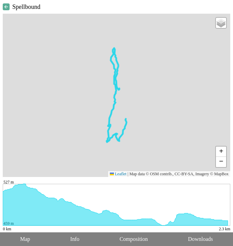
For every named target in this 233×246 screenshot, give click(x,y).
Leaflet (118, 174)
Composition (133, 239)
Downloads (200, 239)
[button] (221, 23)
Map (25, 239)
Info (74, 239)
